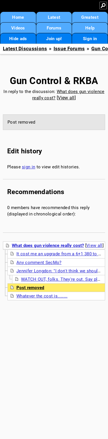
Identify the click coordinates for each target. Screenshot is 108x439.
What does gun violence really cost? (48, 245)
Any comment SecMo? (38, 262)
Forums (54, 28)
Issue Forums (69, 48)
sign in (28, 167)
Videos (18, 28)
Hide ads (18, 38)
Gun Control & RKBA (54, 80)
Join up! (54, 38)
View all (66, 98)
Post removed (30, 287)
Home (18, 17)
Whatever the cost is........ (41, 296)
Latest (54, 17)
